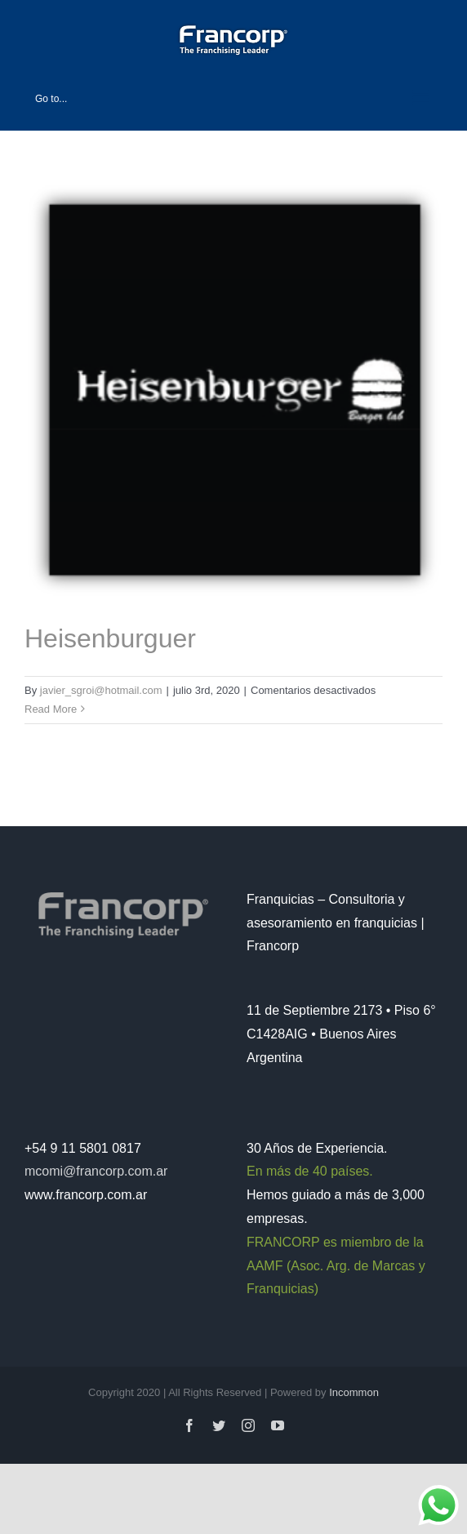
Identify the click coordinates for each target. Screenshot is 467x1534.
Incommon (354, 1392)
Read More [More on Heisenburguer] (50, 709)
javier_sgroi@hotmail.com (101, 690)
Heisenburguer (110, 638)
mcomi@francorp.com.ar (95, 1171)
